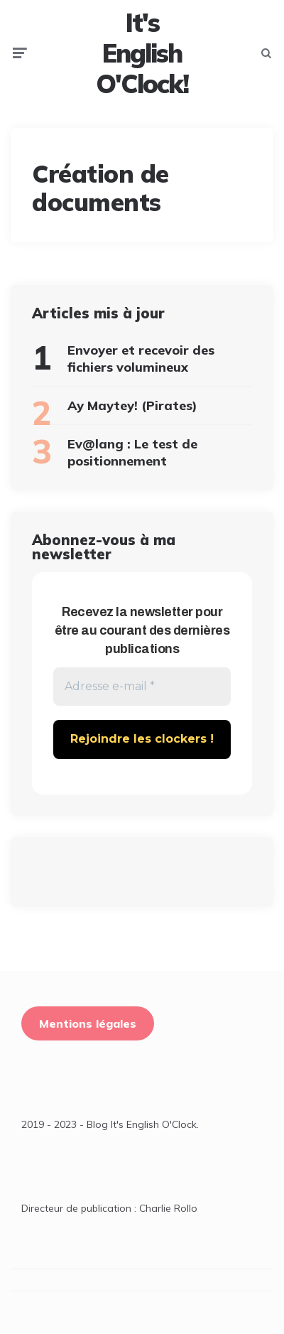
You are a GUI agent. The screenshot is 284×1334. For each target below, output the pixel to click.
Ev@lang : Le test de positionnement (132, 452)
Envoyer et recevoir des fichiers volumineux (140, 358)
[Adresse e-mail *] (142, 686)
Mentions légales (87, 1023)
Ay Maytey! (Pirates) (132, 405)
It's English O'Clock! (142, 53)
